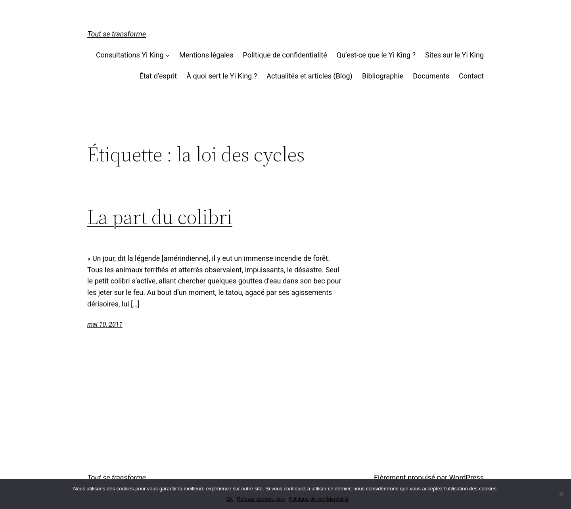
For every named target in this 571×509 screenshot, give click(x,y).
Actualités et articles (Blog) (309, 76)
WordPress (466, 477)
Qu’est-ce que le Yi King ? (376, 55)
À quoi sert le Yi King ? (221, 76)
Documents (431, 76)
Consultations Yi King (130, 55)
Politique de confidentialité (285, 55)
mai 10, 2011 (105, 324)
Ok (229, 499)
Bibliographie (382, 76)
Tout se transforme (116, 34)
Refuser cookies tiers (261, 499)
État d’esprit (158, 76)
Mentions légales (206, 55)
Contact (471, 76)
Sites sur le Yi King (454, 55)
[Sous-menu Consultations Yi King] (167, 55)
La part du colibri (159, 217)
